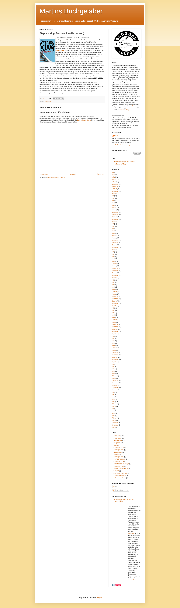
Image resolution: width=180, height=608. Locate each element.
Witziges (116, 471)
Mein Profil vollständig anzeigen (121, 145)
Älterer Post (100, 174)
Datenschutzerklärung (84, 120)
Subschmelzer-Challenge (121, 464)
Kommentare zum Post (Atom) (56, 177)
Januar (114, 182)
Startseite (73, 174)
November (115, 186)
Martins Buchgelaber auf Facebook (124, 162)
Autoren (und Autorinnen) (121, 468)
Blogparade (117, 443)
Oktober (114, 189)
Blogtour (116, 454)
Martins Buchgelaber (71, 11)
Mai (113, 172)
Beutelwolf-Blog (124, 110)
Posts (115, 486)
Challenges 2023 (119, 461)
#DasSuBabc (118, 452)
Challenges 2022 (119, 447)
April (113, 175)
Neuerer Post (44, 174)
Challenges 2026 (119, 450)
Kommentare (118, 490)
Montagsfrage (118, 440)
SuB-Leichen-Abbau (120, 478)
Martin (116, 135)
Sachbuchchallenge (120, 475)
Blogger (99, 598)
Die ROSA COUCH (119, 459)
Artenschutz (131, 533)
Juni (113, 198)
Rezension (48, 101)
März (113, 177)
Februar (114, 179)
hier (133, 106)
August (114, 193)
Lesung (116, 445)
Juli (113, 196)
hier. (134, 580)
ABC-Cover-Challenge (120, 473)
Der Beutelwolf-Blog (120, 164)
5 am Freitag (117, 438)
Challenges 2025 (119, 457)
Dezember (115, 184)
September (115, 191)
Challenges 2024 (119, 466)
